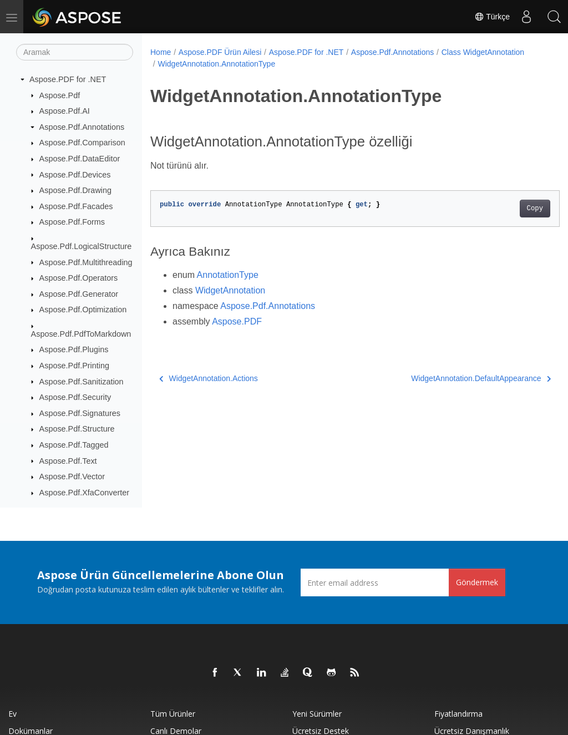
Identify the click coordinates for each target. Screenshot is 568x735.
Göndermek (477, 582)
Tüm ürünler (172, 713)
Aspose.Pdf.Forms (72, 221)
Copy (506, 208)
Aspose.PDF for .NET (67, 79)
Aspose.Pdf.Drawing (75, 190)
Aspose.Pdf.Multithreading (86, 262)
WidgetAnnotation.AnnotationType (307, 63)
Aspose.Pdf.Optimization (83, 309)
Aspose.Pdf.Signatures (79, 413)
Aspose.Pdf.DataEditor (79, 158)
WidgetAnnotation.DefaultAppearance (453, 378)
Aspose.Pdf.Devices (75, 174)
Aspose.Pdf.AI (64, 111)
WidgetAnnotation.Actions (208, 378)
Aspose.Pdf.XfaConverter (84, 492)
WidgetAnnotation (230, 290)
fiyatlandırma (458, 713)
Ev (12, 713)
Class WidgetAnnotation (199, 63)
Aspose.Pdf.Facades (76, 206)
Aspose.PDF (237, 321)
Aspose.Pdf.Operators (78, 277)
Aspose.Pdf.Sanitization (81, 381)
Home (160, 52)
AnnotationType (227, 275)
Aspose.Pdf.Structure (77, 428)
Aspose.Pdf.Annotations (82, 127)
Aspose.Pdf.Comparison (82, 142)
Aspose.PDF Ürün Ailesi (220, 52)
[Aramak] (74, 52)
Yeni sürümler (317, 713)
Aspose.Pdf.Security (75, 397)
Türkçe (492, 17)
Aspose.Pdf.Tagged (74, 444)
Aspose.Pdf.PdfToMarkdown (81, 334)
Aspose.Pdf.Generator (78, 294)
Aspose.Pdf (59, 95)
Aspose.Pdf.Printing (74, 365)
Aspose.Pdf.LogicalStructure (81, 246)
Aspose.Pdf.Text (68, 461)
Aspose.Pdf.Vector (72, 476)
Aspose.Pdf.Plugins (74, 349)
